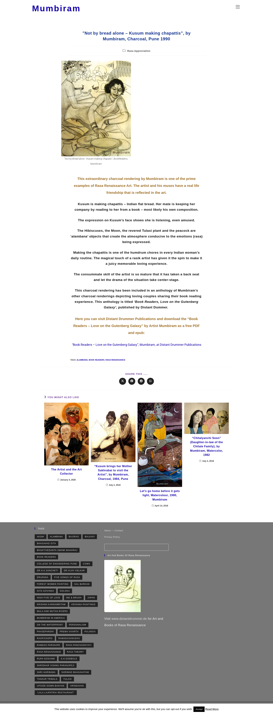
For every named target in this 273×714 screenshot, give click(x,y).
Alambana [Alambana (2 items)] (56, 542)
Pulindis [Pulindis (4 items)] (90, 637)
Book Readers (96, 364)
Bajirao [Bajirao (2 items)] (74, 542)
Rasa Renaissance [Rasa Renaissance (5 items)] (49, 657)
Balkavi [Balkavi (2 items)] (90, 542)
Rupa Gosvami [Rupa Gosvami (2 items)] (46, 664)
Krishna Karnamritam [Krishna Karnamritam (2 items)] (51, 610)
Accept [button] (199, 709)
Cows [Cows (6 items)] (86, 569)
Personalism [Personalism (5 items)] (77, 630)
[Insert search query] (136, 552)
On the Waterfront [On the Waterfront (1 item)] (50, 630)
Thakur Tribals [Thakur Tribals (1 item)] (47, 684)
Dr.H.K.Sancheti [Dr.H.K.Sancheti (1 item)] (47, 576)
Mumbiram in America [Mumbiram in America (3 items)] (51, 623)
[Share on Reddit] (141, 385)
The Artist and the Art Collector (66, 476)
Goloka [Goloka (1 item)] (65, 596)
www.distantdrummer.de (129, 624)
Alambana (82, 364)
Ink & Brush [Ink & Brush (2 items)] (74, 603)
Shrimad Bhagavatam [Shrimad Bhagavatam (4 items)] (75, 678)
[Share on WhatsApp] (150, 385)
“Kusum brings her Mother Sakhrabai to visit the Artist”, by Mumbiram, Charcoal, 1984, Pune (113, 477)
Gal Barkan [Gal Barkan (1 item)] (81, 589)
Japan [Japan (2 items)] (91, 603)
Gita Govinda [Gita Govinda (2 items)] (45, 596)
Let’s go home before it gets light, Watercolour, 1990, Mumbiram (160, 500)
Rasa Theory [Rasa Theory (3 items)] (75, 657)
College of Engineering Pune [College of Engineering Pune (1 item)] (57, 569)
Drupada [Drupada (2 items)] (42, 583)
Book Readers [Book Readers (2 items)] (46, 562)
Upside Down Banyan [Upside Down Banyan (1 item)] (50, 691)
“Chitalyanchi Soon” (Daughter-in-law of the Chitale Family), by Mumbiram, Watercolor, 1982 (206, 452)
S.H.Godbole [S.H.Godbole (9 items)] (69, 664)
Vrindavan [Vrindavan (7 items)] (77, 691)
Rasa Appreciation (138, 55)
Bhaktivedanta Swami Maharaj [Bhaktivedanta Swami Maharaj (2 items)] (57, 556)
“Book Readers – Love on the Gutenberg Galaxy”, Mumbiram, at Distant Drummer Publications (136, 349)
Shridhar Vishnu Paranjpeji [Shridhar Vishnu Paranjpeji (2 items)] (55, 671)
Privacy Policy (112, 542)
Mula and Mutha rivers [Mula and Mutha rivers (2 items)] (52, 617)
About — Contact (113, 536)
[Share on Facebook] (131, 385)
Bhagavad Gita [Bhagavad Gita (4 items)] (46, 549)
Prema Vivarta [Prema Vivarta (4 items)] (69, 637)
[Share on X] (122, 385)
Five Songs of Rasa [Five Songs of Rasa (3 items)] (67, 583)
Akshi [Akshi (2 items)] (40, 542)
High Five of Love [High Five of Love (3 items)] (48, 603)
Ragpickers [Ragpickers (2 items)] (45, 644)
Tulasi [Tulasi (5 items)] (67, 684)
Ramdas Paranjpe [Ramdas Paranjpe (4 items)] (48, 651)
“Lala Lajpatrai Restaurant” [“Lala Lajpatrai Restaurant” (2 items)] (56, 698)
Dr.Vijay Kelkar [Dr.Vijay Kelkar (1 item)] (74, 576)
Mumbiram (63, 10)
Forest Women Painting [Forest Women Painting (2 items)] (52, 589)
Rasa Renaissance (115, 364)
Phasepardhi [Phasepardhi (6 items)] (45, 637)
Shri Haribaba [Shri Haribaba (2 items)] (46, 678)
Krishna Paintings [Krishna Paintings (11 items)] (83, 610)
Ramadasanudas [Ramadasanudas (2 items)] (69, 644)
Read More (212, 709)
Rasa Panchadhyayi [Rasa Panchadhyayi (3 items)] (78, 651)
